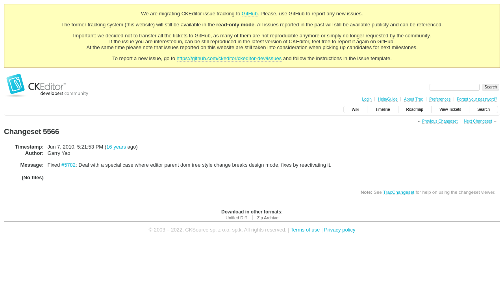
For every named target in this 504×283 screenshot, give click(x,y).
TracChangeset (398, 192)
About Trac (413, 99)
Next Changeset (478, 121)
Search (483, 109)
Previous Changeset (440, 121)
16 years (116, 147)
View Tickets (450, 109)
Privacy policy (339, 230)
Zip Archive (267, 217)
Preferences (439, 99)
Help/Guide (388, 99)
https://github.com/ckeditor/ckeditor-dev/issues (229, 58)
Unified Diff (236, 217)
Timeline (382, 109)
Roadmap (414, 109)
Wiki (355, 109)
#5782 (68, 165)
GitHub (250, 14)
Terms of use (305, 230)
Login (366, 99)
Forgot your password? (477, 99)
